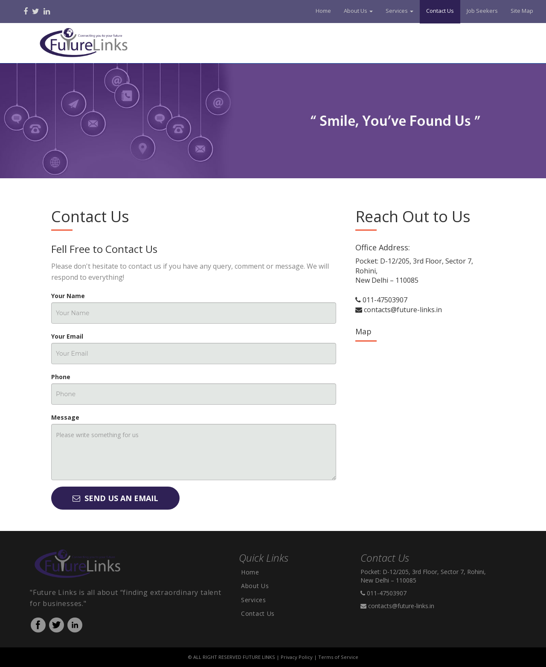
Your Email (67, 336)
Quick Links (263, 558)
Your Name (68, 296)
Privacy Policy (297, 657)
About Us (255, 586)
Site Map (522, 10)
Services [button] (399, 10)
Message (65, 417)
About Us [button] (358, 10)
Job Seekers (482, 10)
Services (253, 600)
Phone (60, 377)
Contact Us (440, 10)
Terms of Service (338, 657)
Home (323, 10)
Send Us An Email (115, 498)
